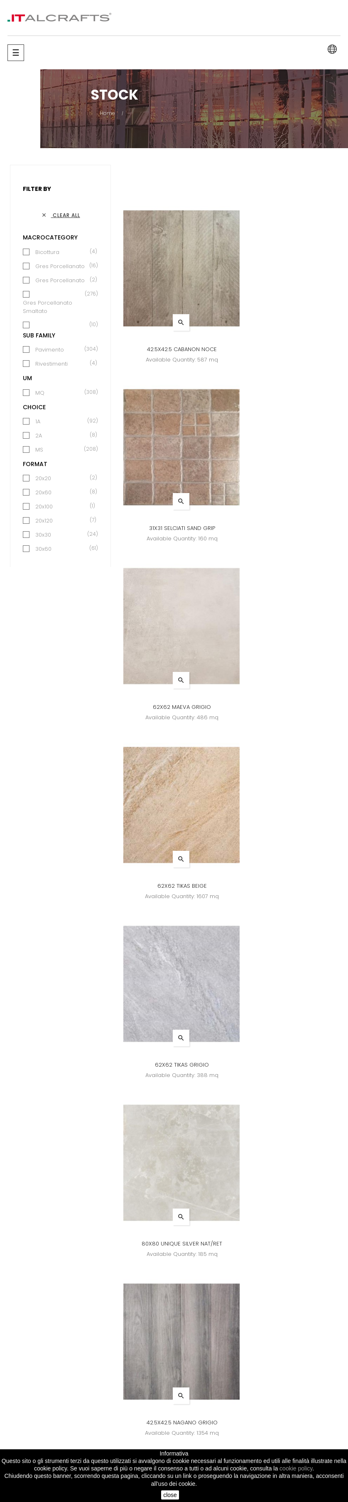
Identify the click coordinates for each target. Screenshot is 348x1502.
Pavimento (49, 350)
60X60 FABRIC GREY (174, 1065)
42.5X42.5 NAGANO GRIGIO (173, 886)
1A (37, 421)
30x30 (43, 535)
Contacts (164, 1420)
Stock (215, 1405)
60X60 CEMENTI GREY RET (287, 886)
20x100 (44, 506)
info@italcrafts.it (297, 1447)
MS (39, 450)
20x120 (44, 521)
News (159, 1390)
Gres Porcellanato (60, 266)
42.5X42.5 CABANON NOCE (174, 349)
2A (38, 436)
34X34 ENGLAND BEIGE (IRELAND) (288, 1065)
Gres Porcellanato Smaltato (56, 307)
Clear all (60, 215)
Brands (218, 1390)
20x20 (43, 478)
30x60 (43, 549)
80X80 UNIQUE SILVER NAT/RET (287, 707)
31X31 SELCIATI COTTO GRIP (174, 1244)
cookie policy (295, 1468)
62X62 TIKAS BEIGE (287, 528)
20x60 (43, 492)
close (170, 1495)
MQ (39, 393)
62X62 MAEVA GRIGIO (174, 528)
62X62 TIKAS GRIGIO (174, 707)
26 (246, 1308)
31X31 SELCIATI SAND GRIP (288, 349)
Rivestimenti (51, 364)
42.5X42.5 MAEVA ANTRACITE (287, 1244)
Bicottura (47, 252)
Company (165, 1405)
